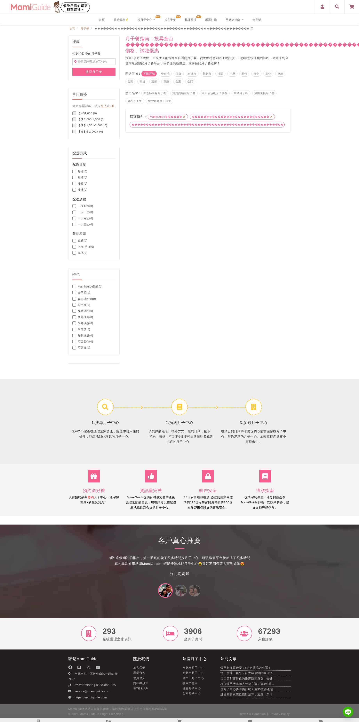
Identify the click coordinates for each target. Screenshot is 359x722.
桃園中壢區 (190, 685)
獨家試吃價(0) (84, 299)
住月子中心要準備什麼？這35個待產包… (248, 691)
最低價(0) (81, 329)
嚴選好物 (211, 19)
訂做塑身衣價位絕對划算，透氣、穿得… (248, 697)
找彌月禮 (190, 19)
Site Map (140, 691)
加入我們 (139, 670)
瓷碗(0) (79, 240)
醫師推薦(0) (82, 317)
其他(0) (79, 253)
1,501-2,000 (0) (89, 125)
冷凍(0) (79, 190)
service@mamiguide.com (92, 693)
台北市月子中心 (193, 670)
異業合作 (139, 675)
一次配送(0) (82, 206)
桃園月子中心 (191, 691)
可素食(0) (81, 347)
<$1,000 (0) (84, 113)
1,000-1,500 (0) (88, 119)
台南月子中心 (191, 696)
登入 (104, 106)
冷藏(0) (79, 183)
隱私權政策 (141, 685)
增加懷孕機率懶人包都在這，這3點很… (247, 686)
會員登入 (139, 680)
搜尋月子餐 (94, 71)
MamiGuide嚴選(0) (87, 286)
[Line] (348, 712)
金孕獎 (256, 19)
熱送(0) (79, 171)
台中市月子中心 (193, 680)
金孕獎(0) (81, 292)
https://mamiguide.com (91, 700)
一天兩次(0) (82, 218)
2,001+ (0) (87, 131)
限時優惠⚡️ (121, 19)
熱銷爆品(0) (82, 335)
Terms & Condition (253, 716)
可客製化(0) (82, 341)
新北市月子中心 (193, 675)
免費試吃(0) (82, 311)
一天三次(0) (82, 224)
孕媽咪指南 (234, 19)
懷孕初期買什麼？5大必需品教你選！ (245, 670)
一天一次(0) (82, 212)
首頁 (102, 19)
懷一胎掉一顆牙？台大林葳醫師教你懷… (248, 675)
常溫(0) (79, 177)
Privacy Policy (280, 716)
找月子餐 (170, 19)
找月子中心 (146, 19)
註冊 (111, 106)
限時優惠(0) (82, 323)
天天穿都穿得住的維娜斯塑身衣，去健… (248, 681)
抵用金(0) (81, 305)
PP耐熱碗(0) (83, 247)
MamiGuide (88, 716)
